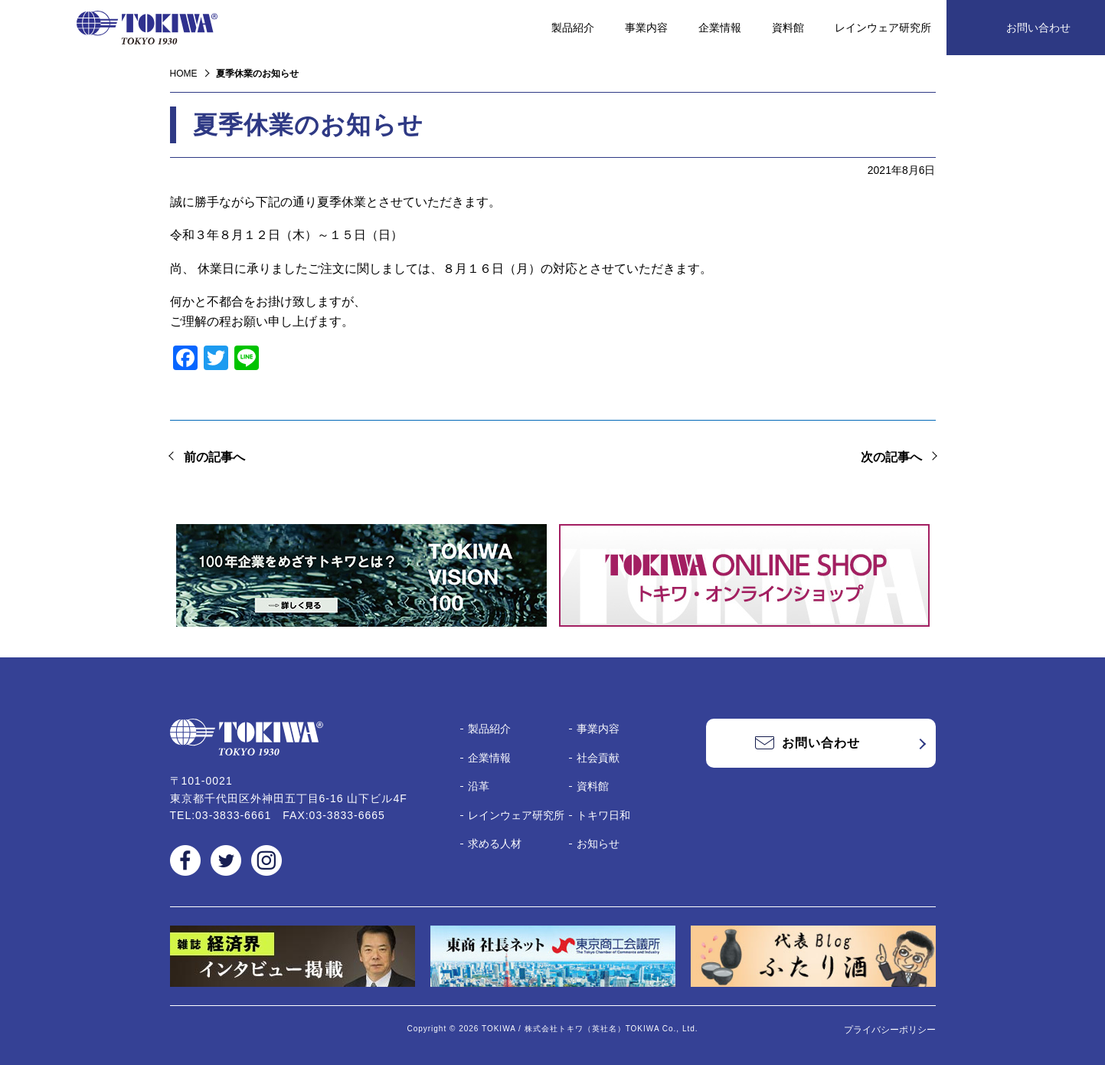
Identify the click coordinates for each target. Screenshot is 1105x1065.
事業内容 (646, 27)
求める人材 (494, 843)
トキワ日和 (603, 815)
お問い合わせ (1038, 27)
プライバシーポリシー (890, 1029)
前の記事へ (214, 457)
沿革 (478, 786)
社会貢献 (598, 758)
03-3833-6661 (233, 815)
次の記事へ (891, 457)
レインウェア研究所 (883, 27)
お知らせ (598, 843)
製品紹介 (572, 27)
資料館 (788, 27)
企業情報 (719, 27)
